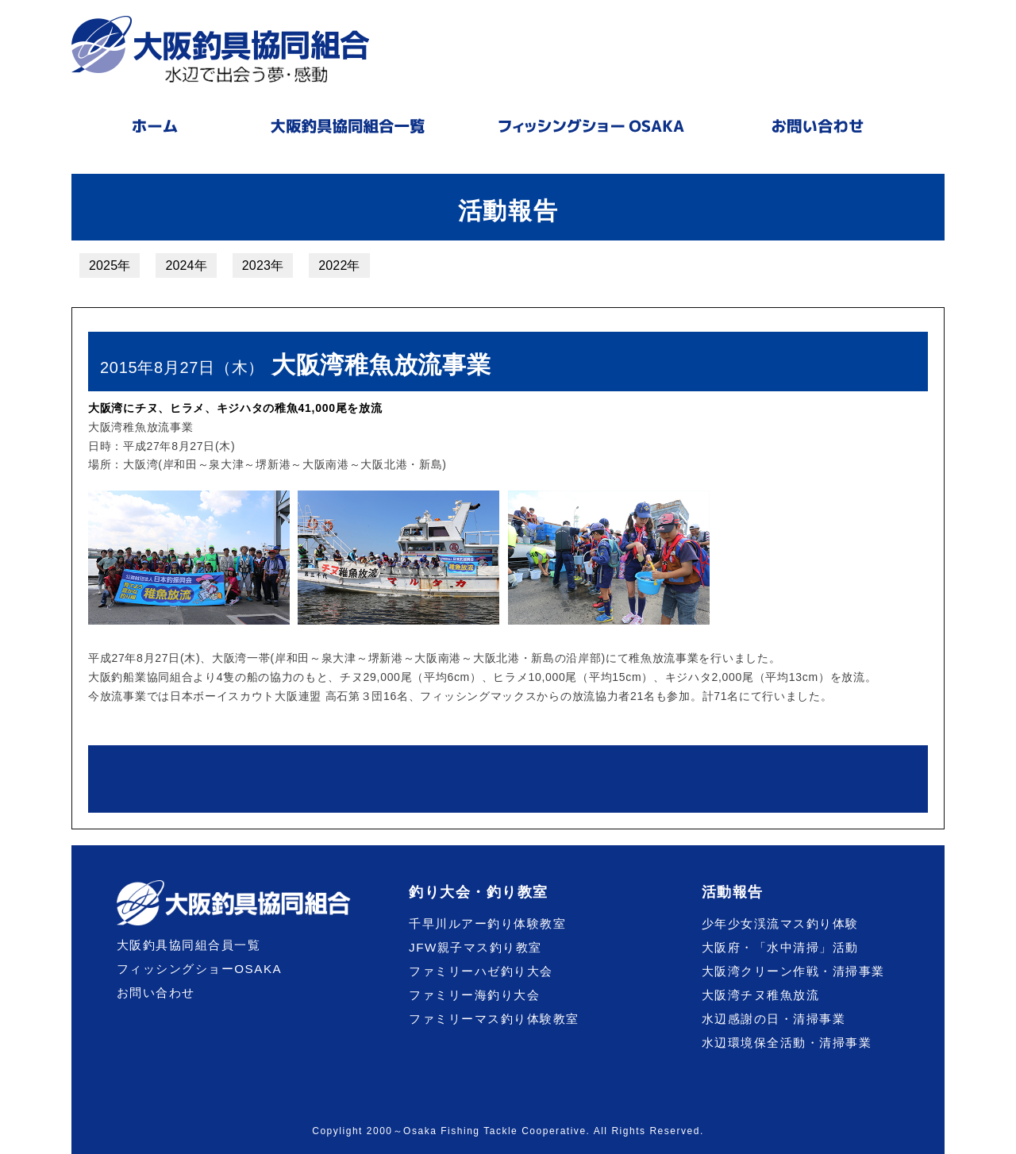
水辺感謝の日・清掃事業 (774, 1018)
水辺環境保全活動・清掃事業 (787, 1042)
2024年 (185, 265)
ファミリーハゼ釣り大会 (481, 971)
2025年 (109, 265)
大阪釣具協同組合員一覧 (189, 945)
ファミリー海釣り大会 (474, 995)
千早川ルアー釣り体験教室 (487, 923)
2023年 (262, 265)
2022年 (339, 265)
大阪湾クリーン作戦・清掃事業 (793, 971)
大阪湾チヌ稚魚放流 (761, 995)
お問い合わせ (156, 992)
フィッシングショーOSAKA (200, 968)
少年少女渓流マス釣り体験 (780, 923)
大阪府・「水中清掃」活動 (780, 947)
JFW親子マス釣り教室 (475, 947)
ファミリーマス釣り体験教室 (494, 1018)
